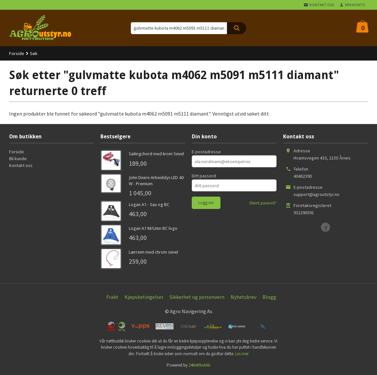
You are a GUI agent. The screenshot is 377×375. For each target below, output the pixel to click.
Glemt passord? (263, 203)
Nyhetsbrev (243, 297)
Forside (16, 53)
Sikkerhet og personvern (197, 297)
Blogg (269, 297)
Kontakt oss (21, 165)
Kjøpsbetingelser (144, 297)
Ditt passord (204, 176)
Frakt (112, 297)
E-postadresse (206, 152)
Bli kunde (18, 158)
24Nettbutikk (199, 365)
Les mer (242, 353)
